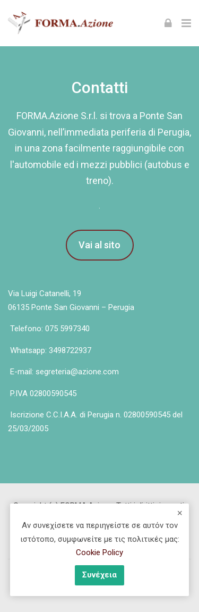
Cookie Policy (99, 552)
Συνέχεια (99, 575)
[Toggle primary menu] (186, 23)
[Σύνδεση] (168, 23)
